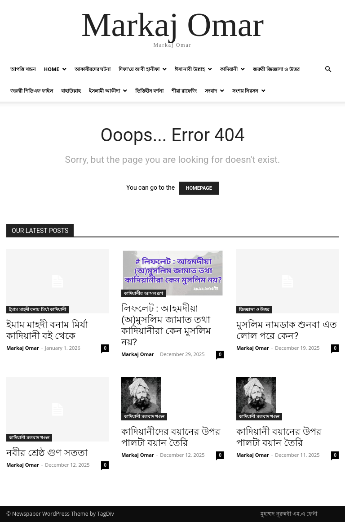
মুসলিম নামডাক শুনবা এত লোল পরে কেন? (286, 330)
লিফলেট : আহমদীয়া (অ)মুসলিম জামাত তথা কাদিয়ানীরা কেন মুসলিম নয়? (166, 325)
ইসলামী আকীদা (104, 90)
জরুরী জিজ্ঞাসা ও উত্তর (276, 69)
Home (51, 69)
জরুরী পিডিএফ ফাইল (31, 90)
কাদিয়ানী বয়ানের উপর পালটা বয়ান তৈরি (279, 437)
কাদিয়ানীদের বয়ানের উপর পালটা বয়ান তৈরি (171, 437)
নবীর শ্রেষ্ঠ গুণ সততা (47, 452)
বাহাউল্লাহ (71, 90)
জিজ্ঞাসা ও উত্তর (254, 309)
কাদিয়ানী (229, 69)
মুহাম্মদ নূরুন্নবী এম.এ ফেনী (289, 514)
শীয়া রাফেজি (184, 90)
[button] (328, 69)
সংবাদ (211, 90)
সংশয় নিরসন (245, 90)
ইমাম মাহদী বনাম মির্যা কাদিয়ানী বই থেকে (47, 330)
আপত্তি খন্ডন (23, 69)
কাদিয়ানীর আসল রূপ (143, 293)
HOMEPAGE (199, 188)
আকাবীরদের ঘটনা (93, 69)
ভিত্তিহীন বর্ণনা (149, 90)
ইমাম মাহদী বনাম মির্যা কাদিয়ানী (37, 309)
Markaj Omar (22, 347)
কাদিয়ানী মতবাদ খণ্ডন (29, 437)
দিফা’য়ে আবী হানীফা (139, 69)
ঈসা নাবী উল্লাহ (190, 69)
